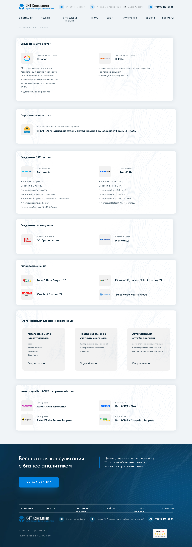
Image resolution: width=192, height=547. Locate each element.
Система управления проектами (37, 76)
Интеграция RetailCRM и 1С (112, 190)
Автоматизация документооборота (39, 72)
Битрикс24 (44, 172)
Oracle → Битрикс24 (50, 294)
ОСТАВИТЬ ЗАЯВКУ (38, 482)
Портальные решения (110, 72)
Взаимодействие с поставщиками (38, 84)
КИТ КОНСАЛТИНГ (27, 27)
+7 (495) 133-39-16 (163, 7)
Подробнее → (36, 363)
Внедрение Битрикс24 (32, 182)
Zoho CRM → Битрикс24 (51, 280)
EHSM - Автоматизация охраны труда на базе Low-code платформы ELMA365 (86, 131)
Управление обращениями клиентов (39, 80)
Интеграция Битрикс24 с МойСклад (39, 207)
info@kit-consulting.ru (75, 7)
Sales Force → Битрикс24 (131, 295)
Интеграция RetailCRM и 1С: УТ (114, 194)
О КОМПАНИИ (26, 18)
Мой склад (122, 240)
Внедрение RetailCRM (110, 182)
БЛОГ (110, 18)
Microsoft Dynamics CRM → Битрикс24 (139, 280)
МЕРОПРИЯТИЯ (129, 18)
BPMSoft (120, 59)
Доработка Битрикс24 (32, 186)
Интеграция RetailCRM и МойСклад (117, 203)
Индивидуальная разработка (35, 92)
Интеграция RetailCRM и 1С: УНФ (115, 199)
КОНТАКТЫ (168, 18)
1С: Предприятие (48, 240)
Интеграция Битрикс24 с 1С (35, 203)
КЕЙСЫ (95, 18)
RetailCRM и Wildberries (52, 406)
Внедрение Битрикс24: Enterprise (38, 194)
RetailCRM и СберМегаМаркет (134, 420)
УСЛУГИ (45, 18)
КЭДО (24, 87)
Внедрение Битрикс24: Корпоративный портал (45, 199)
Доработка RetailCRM (110, 186)
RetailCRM (126, 172)
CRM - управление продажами (36, 68)
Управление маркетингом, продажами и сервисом (124, 68)
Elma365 (42, 59)
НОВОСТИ (149, 18)
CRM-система (43, 169)
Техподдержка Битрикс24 (34, 190)
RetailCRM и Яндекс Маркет (54, 420)
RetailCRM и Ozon (126, 406)
